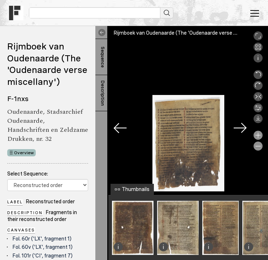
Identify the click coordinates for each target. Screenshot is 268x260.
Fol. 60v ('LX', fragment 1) (42, 247)
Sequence (102, 57)
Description (102, 93)
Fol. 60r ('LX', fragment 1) (42, 239)
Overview (24, 152)
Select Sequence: (27, 174)
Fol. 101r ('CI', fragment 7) (42, 256)
